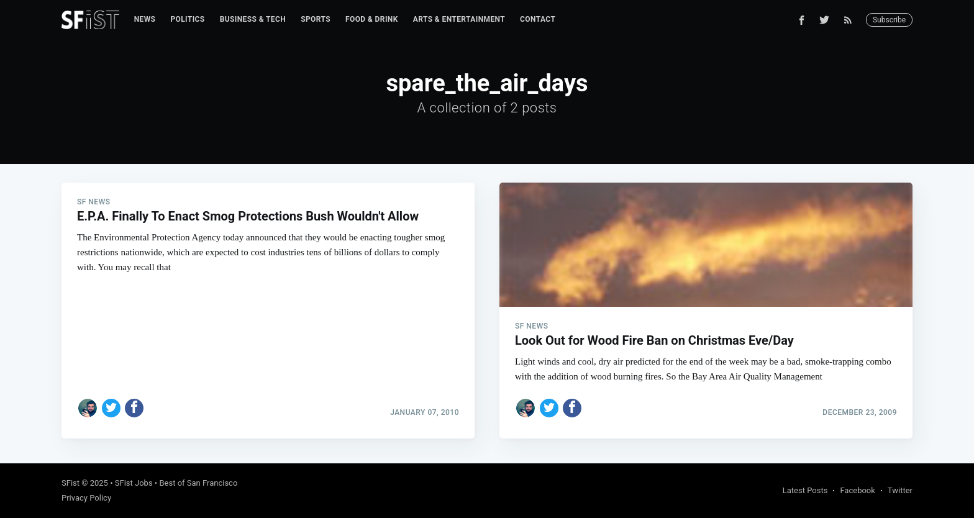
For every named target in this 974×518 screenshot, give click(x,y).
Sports (315, 19)
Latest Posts (805, 490)
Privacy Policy (86, 497)
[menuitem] (145, 19)
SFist (70, 483)
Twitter (900, 490)
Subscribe (889, 20)
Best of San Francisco (198, 483)
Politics (187, 19)
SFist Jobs (134, 483)
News (145, 19)
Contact (537, 19)
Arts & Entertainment (459, 19)
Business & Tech (253, 19)
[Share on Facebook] (134, 408)
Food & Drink (371, 19)
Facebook (857, 490)
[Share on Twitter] (111, 408)
